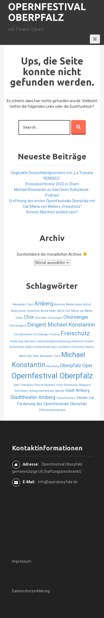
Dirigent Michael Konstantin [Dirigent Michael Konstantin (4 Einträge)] (61, 324)
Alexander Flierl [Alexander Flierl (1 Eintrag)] (23, 304)
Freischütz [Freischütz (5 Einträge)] (75, 333)
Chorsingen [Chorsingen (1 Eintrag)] (55, 318)
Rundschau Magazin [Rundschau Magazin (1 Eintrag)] (77, 385)
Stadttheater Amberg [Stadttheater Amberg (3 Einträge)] (32, 397)
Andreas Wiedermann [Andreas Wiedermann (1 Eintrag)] (68, 304)
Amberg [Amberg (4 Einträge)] (43, 303)
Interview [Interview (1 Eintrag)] (30, 341)
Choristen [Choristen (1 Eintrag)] (41, 318)
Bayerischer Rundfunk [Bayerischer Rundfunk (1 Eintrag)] (25, 311)
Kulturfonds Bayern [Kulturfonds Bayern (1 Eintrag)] (22, 347)
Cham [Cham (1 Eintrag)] (19, 318)
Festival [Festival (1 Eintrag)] (55, 334)
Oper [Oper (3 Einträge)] (87, 365)
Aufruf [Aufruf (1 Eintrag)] (87, 304)
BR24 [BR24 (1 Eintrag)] (60, 311)
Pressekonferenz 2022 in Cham (52, 184)
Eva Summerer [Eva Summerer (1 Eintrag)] (23, 334)
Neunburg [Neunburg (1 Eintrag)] (52, 366)
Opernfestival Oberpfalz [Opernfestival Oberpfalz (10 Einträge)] (52, 375)
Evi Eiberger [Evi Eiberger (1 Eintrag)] (41, 334)
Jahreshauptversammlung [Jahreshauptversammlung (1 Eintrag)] (54, 341)
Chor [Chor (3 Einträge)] (29, 317)
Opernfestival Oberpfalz (47, 12)
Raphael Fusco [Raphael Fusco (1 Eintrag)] (53, 385)
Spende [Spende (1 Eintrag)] (59, 391)
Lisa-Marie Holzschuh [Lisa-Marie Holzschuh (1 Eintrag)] (70, 347)
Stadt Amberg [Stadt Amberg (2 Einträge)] (77, 390)
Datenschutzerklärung (31, 591)
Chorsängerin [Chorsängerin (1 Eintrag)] (17, 325)
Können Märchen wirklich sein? (52, 212)
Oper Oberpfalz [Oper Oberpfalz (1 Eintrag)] (23, 385)
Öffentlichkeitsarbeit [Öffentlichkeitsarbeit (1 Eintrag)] (52, 410)
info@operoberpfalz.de (58, 482)
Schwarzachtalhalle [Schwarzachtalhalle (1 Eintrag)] (41, 391)
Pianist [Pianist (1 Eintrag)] (38, 385)
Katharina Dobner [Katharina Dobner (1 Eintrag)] (82, 341)
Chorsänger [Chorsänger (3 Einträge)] (75, 317)
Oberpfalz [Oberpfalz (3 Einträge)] (70, 365)
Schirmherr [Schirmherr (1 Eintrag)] (22, 391)
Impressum (21, 561)
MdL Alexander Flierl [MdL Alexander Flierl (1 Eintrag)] (46, 356)
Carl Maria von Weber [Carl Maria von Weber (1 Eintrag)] (79, 311)
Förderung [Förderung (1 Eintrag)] (16, 341)
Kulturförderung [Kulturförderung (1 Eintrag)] (45, 347)
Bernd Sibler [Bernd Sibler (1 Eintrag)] (48, 311)
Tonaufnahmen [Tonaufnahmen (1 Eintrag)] (65, 398)
